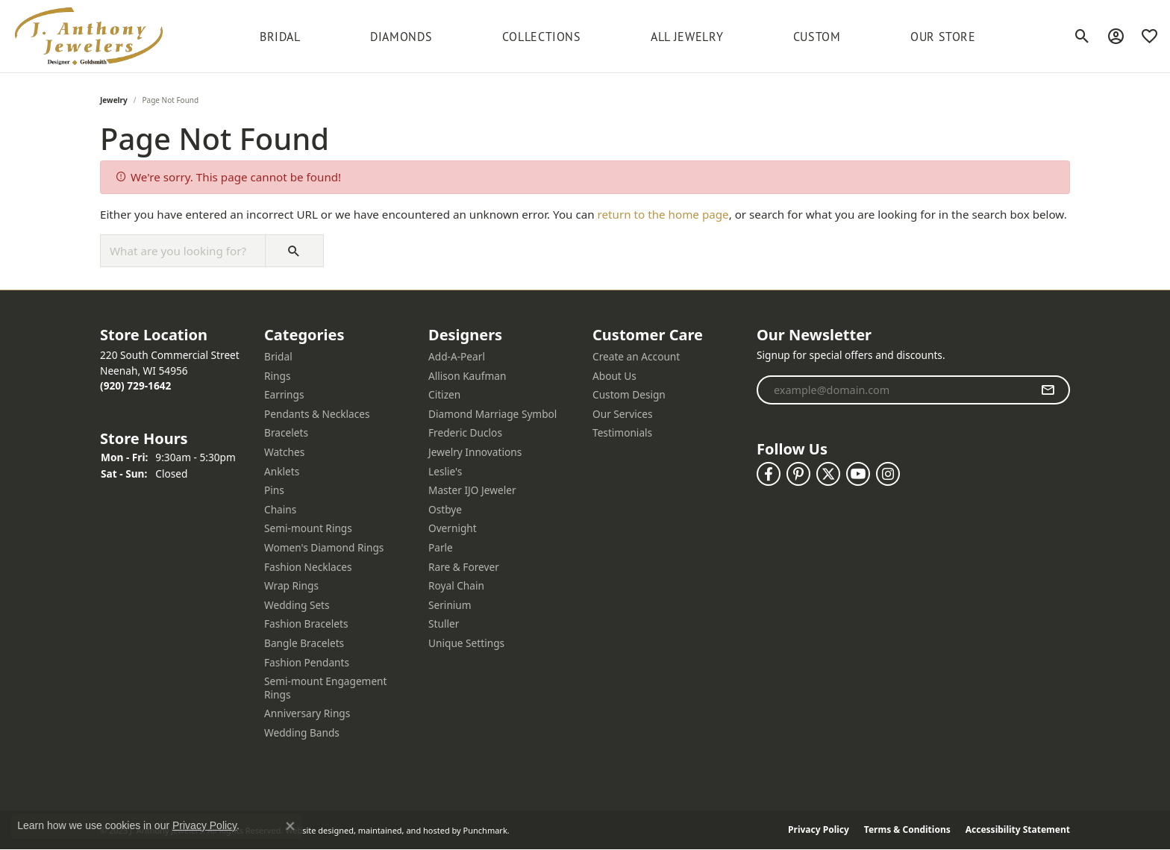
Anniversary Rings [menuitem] (307, 714)
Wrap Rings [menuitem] (291, 586)
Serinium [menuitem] (450, 605)
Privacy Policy (818, 830)
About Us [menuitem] (614, 376)
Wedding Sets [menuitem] (297, 605)
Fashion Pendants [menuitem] (306, 662)
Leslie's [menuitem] (445, 471)
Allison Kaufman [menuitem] (467, 376)
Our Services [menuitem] (622, 414)
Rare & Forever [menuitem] (463, 567)
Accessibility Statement (1018, 830)
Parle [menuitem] (440, 547)
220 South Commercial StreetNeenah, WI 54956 (170, 370)
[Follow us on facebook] (768, 474)
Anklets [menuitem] (281, 471)
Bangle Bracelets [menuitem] (304, 643)
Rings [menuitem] (277, 376)
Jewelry (114, 100)
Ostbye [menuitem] (445, 509)
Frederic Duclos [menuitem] (465, 433)
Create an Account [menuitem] (636, 356)
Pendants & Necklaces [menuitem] (317, 414)
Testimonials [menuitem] (622, 433)
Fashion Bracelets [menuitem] (306, 624)
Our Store (943, 36)
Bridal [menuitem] (278, 356)
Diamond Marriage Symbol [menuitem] (492, 414)
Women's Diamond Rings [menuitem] (324, 547)
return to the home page (663, 214)
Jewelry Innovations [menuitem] (475, 452)
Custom (817, 36)
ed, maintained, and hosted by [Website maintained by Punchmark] (402, 830)
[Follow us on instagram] (888, 474)
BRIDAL (280, 36)
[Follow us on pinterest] (798, 474)
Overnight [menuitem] (452, 529)
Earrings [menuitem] (284, 394)
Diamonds (401, 36)
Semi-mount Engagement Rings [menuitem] (325, 688)
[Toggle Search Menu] (1082, 36)
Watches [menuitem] (284, 452)
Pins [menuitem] (274, 490)
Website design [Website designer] (314, 830)
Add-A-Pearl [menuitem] (456, 356)
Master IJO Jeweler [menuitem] (472, 490)
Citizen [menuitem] (444, 394)
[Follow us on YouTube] (858, 474)
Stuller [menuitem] (443, 624)
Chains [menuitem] (280, 509)
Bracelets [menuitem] (286, 433)
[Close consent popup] (290, 826)
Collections (541, 36)
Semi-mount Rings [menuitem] (308, 529)
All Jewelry (687, 36)
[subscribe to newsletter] (1048, 390)
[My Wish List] (1149, 36)
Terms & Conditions (907, 830)
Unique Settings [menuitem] (466, 643)
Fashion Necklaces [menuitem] (308, 567)
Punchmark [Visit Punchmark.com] (485, 830)
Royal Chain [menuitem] (456, 586)
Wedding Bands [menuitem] (302, 733)
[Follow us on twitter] (828, 474)
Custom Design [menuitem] (629, 394)
